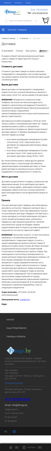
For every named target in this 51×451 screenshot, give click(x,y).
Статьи (19, 51)
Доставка (44, 51)
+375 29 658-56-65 (17, 399)
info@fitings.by (19, 405)
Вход (33, 9)
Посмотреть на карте (14, 383)
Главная (7, 3)
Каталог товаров (14, 29)
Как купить (31, 51)
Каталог (18, 3)
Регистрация (42, 9)
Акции (28, 3)
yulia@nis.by (25, 300)
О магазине (7, 51)
